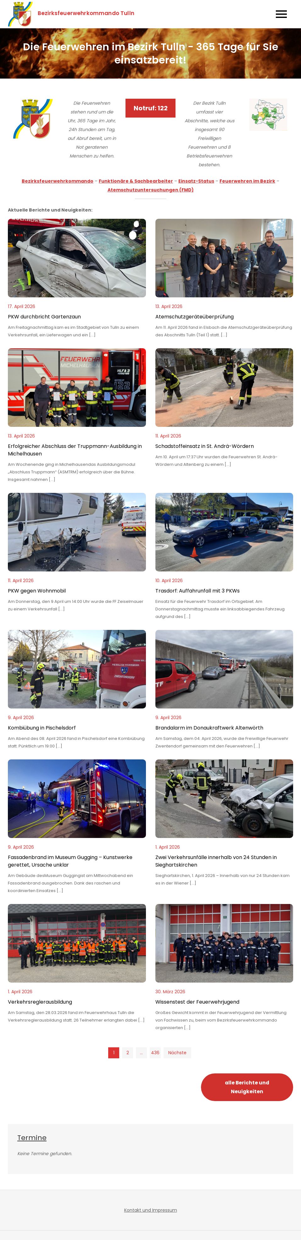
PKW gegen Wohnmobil (37, 590)
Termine (32, 1138)
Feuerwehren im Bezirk (247, 181)
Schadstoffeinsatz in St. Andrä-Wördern (204, 446)
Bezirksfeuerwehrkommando (57, 181)
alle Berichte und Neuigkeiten (247, 1087)
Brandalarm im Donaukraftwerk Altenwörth (209, 727)
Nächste (177, 1053)
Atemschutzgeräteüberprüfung (194, 316)
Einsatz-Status (196, 181)
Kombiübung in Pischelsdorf (42, 727)
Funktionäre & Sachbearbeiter (136, 181)
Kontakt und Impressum (150, 1210)
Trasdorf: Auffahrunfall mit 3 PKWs (197, 590)
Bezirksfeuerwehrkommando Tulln (86, 13)
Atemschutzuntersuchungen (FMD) (151, 190)
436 (155, 1053)
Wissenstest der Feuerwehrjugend (197, 1002)
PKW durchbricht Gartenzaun (44, 316)
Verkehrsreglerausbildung (40, 1002)
